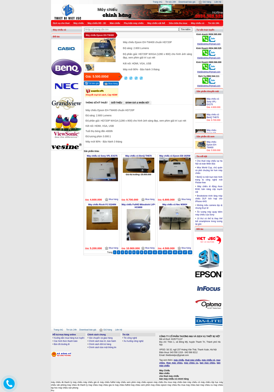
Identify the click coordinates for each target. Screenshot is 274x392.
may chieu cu (191, 363)
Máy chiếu (79, 23)
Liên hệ (217, 2)
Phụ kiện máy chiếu (133, 23)
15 (175, 252)
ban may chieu (207, 363)
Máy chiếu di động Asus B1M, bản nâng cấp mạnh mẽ (208, 189)
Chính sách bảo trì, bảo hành (102, 341)
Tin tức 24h (170, 2)
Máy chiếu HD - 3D (97, 23)
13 (165, 252)
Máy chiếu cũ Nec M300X (174, 204)
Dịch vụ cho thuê (61, 23)
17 (185, 252)
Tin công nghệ (130, 338)
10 (150, 252)
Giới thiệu (116, 102)
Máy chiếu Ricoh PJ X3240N (102, 204)
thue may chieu (174, 363)
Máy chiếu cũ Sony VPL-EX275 (102, 156)
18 (190, 252)
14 (170, 252)
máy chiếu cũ (208, 360)
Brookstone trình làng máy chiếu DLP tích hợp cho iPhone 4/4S (208, 199)
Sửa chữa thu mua (178, 23)
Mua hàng (111, 83)
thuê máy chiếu (193, 360)
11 (155, 252)
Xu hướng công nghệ (133, 341)
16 (180, 252)
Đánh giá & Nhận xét (137, 102)
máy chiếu (179, 360)
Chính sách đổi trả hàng (100, 344)
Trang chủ (157, 2)
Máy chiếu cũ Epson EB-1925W (174, 156)
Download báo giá (187, 2)
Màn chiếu (115, 23)
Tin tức (125, 334)
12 (160, 252)
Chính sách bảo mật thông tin (102, 347)
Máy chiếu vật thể (156, 23)
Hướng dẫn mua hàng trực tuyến (69, 338)
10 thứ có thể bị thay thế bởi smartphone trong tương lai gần (208, 221)
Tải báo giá (92, 83)
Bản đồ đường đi (62, 344)
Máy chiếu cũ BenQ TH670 (138, 156)
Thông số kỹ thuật (97, 102)
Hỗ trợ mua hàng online (64, 334)
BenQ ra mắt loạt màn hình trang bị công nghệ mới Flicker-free (208, 180)
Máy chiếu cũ (197, 23)
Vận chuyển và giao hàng (101, 338)
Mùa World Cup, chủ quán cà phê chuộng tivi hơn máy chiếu (208, 170)
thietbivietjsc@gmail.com (208, 44)
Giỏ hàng (205, 2)
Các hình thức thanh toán (65, 341)
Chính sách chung (97, 334)
